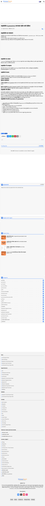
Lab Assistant (23, 295)
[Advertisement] (22, 12)
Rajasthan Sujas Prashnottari (23, 314)
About (15, 499)
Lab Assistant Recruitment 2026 (23, 297)
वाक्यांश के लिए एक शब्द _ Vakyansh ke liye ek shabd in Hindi (16, 236)
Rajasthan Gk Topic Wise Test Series (8, 385)
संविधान (3, 475)
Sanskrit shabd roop (5, 462)
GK (23, 289)
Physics (23, 299)
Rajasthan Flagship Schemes (23, 308)
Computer (23, 284)
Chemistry (23, 282)
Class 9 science (4, 449)
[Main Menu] (1, 1)
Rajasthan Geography (23, 312)
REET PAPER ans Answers (23, 302)
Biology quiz (4, 443)
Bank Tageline (4, 402)
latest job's (4, 426)
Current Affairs (23, 285)
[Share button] (20, 136)
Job (2, 413)
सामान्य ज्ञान (23, 321)
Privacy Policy (27, 499)
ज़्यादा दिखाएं (41, 145)
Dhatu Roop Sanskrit (5, 451)
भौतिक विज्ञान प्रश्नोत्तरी (5, 432)
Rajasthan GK (23, 310)
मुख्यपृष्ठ (2, 23)
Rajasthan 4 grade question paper (7, 361)
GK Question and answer (6, 372)
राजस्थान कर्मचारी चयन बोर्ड (23, 319)
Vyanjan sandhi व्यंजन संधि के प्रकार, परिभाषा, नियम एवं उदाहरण (16, 252)
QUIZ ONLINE (4, 458)
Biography (3, 404)
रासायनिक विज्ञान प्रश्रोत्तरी (5, 434)
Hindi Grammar (23, 293)
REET (23, 300)
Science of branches (5, 419)
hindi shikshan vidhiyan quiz (6, 466)
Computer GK (4, 407)
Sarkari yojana (23, 317)
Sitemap (33, 499)
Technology (4, 422)
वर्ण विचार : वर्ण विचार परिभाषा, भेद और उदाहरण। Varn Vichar (16, 246)
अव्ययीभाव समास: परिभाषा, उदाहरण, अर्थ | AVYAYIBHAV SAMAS (17, 241)
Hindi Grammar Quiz (5, 455)
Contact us (20, 499)
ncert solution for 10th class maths (8, 468)
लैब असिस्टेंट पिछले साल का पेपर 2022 (7, 436)
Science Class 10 (5, 464)
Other (3, 415)
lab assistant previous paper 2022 (7, 365)
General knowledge (23, 291)
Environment (23, 287)
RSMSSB (23, 306)
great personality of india (6, 424)
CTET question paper (5, 357)
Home (11, 499)
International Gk (4, 411)
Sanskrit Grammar (23, 315)
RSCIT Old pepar (23, 304)
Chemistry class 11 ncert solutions (8, 447)
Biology (5, 23)
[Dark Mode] (44, 1)
